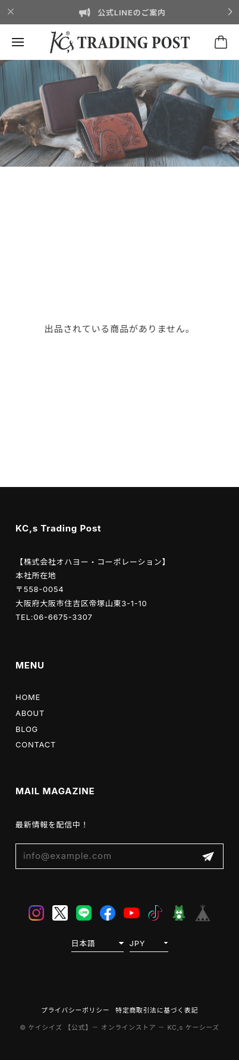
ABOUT (30, 713)
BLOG (26, 729)
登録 (208, 856)
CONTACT (35, 744)
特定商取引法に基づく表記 (156, 1010)
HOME (27, 697)
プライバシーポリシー (75, 1010)
